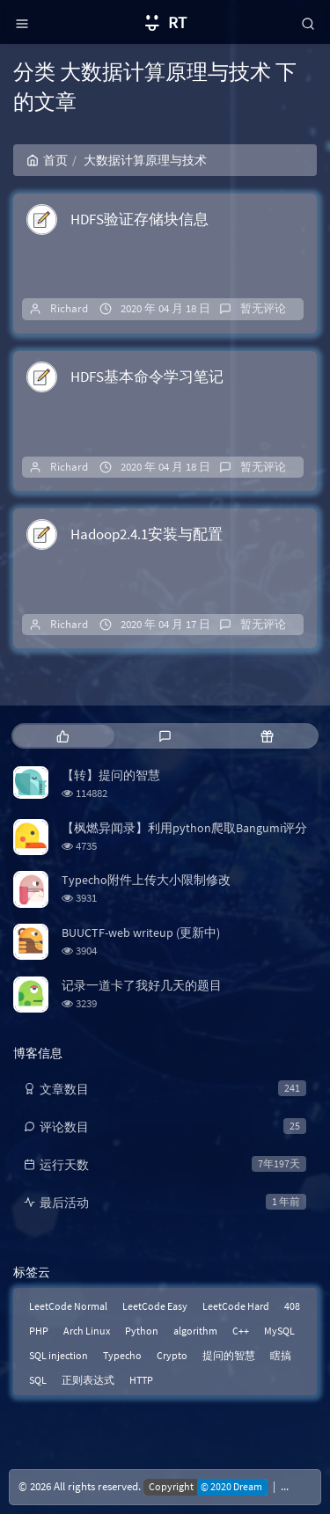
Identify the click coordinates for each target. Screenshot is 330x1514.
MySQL (279, 1330)
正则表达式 (88, 1379)
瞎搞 (280, 1355)
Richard (69, 308)
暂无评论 (263, 308)
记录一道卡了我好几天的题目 (142, 985)
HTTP (141, 1379)
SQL (38, 1379)
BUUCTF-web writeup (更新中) (141, 932)
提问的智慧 (228, 1355)
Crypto (172, 1355)
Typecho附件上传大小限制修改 (146, 880)
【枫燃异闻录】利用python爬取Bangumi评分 (184, 828)
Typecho (122, 1355)
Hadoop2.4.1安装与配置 (146, 534)
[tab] (62, 736)
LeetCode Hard (235, 1306)
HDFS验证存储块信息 (139, 219)
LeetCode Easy (154, 1306)
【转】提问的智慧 (111, 775)
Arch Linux (86, 1330)
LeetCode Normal (68, 1306)
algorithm (195, 1330)
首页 (47, 160)
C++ (240, 1330)
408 (292, 1306)
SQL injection (58, 1355)
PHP (38, 1330)
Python (141, 1330)
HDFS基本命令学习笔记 (147, 376)
